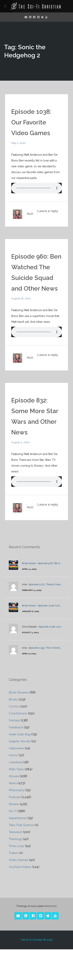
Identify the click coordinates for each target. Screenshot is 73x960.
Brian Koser (29, 573)
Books (13, 710)
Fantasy (14, 731)
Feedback (16, 738)
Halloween (16, 759)
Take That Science (22, 835)
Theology (16, 849)
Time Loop (17, 856)
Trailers (14, 863)
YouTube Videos (20, 877)
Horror (13, 766)
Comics (14, 717)
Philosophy (17, 801)
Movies (14, 787)
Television (16, 842)
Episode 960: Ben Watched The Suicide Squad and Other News (36, 278)
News (13, 794)
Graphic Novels (20, 752)
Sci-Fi (13, 822)
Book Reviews (19, 703)
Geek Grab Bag (20, 745)
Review (14, 815)
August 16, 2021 (21, 309)
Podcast (15, 808)
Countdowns (18, 724)
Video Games (18, 870)
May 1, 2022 (18, 142)
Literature (16, 773)
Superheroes (18, 829)
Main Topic (16, 780)
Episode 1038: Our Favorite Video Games (31, 122)
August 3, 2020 (20, 452)
